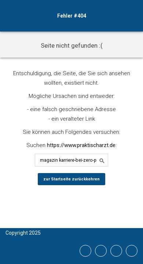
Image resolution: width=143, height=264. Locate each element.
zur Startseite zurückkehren (71, 179)
